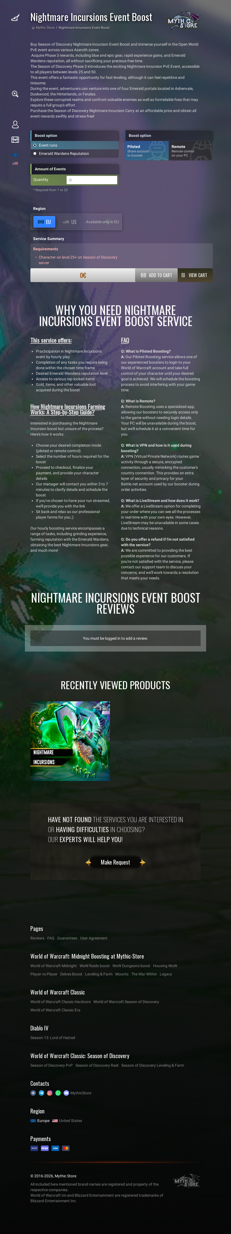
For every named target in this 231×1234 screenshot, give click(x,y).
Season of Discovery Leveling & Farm (152, 1065)
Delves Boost (71, 974)
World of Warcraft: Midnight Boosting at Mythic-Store (87, 956)
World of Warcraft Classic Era (55, 1010)
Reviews (37, 938)
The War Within (144, 974)
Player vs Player (43, 974)
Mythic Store (45, 28)
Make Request (115, 862)
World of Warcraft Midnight (53, 966)
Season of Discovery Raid (97, 1065)
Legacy (166, 974)
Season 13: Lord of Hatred (52, 1037)
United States (70, 1120)
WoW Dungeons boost (131, 966)
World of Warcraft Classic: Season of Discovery (79, 1055)
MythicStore (80, 1093)
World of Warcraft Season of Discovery (126, 1001)
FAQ (50, 938)
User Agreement (93, 938)
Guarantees (67, 938)
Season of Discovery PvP (51, 1065)
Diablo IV (39, 1028)
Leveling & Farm (98, 974)
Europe (43, 1120)
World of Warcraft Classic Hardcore (60, 1001)
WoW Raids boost (95, 966)
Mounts (121, 974)
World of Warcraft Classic (57, 992)
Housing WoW (165, 966)
